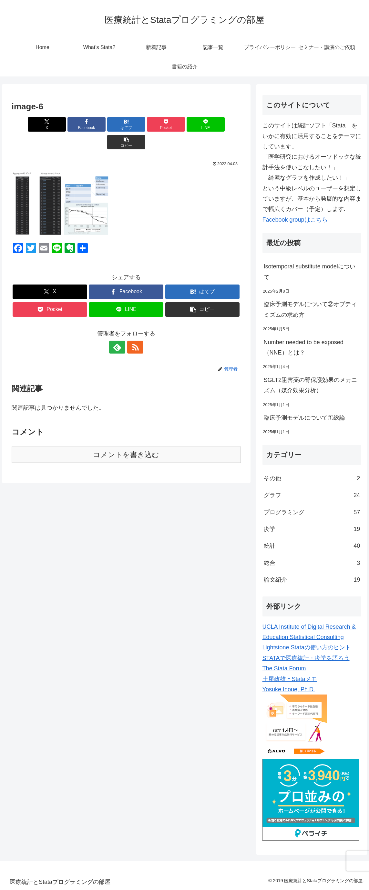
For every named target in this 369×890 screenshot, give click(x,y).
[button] (222, 124)
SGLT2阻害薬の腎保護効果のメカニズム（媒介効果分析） (310, 385)
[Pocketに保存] (145, 124)
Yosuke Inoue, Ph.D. (288, 689)
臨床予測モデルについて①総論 (304, 418)
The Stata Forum (284, 668)
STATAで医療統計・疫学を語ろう (306, 658)
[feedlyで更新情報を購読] (118, 329)
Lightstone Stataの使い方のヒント (306, 647)
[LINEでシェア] (184, 124)
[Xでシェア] (30, 124)
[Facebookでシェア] (68, 124)
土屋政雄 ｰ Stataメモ (289, 679)
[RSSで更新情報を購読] (133, 329)
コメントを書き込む (126, 437)
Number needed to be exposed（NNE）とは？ (303, 347)
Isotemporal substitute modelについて (309, 271)
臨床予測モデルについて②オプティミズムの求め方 (310, 309)
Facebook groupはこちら (295, 219)
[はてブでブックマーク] (106, 124)
